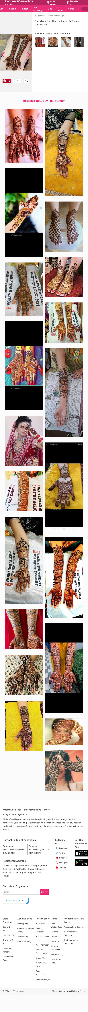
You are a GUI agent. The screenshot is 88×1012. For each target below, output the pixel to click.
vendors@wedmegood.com (14, 849)
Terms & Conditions (55, 948)
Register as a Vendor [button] (15, 900)
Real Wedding (22, 936)
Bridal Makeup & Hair (42, 938)
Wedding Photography (41, 951)
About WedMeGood (56, 925)
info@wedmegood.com (39, 849)
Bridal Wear (40, 923)
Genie (71, 8)
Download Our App (9, 942)
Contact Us (56, 936)
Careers (54, 931)
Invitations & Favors (41, 964)
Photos (24, 8)
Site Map (55, 941)
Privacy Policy (57, 954)
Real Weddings (38, 8)
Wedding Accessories (41, 973)
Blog (50, 8)
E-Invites (60, 8)
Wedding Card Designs (73, 927)
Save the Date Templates (70, 933)
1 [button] (17, 80)
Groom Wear (41, 958)
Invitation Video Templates (71, 942)
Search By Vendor (7, 929)
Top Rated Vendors (7, 950)
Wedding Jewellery (40, 930)
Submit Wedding (24, 941)
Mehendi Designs (43, 979)
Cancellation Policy (56, 961)
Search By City (9, 935)
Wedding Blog (22, 923)
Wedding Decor (42, 945)
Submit (44, 892)
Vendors (12, 8)
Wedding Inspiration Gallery (25, 930)
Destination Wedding (8, 958)
